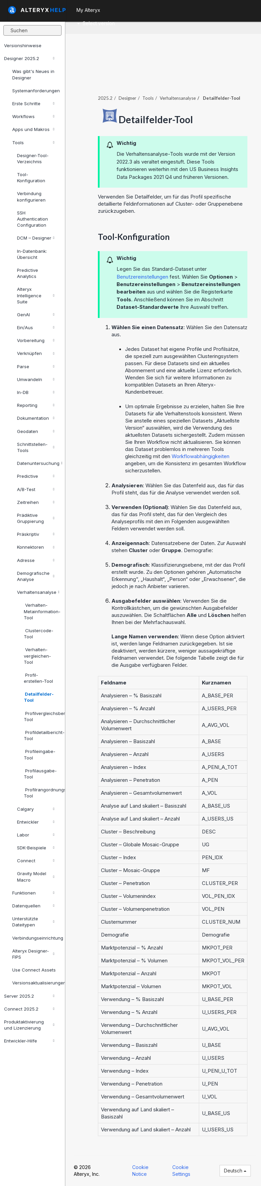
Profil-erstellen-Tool (38, 678)
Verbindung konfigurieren (31, 196)
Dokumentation (35, 418)
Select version (96, 23)
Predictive (35, 476)
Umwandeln (35, 379)
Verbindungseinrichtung (35, 938)
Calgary (35, 809)
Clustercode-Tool (38, 633)
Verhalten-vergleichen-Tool (37, 655)
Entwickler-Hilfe (29, 1040)
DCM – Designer (35, 238)
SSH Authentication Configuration (32, 219)
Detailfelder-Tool (39, 697)
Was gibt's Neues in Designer (33, 74)
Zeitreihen (35, 502)
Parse (35, 366)
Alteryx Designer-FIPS (33, 954)
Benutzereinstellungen (142, 277)
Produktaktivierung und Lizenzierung (29, 1025)
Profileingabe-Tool (39, 754)
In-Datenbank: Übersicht (32, 254)
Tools (33, 142)
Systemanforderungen (35, 90)
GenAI (35, 314)
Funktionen (33, 893)
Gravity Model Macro (35, 876)
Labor (35, 834)
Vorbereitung (35, 340)
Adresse (35, 560)
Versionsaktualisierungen (35, 982)
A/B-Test (35, 489)
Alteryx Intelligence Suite (35, 295)
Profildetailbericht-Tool (41, 735)
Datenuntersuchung (38, 463)
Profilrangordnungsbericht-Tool (41, 792)
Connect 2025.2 (29, 1009)
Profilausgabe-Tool (40, 773)
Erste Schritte (33, 103)
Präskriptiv (35, 534)
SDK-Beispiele (35, 847)
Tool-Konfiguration (31, 177)
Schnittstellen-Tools (35, 447)
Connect (35, 860)
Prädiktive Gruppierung (35, 518)
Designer (127, 98)
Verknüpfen (35, 353)
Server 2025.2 (29, 996)
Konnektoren (35, 547)
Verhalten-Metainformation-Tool (41, 611)
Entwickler (35, 822)
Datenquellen (33, 905)
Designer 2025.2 (29, 58)
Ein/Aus (35, 327)
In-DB (35, 392)
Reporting (35, 405)
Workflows (33, 116)
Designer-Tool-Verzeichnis (33, 158)
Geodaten (35, 431)
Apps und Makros (33, 129)
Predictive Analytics (27, 273)
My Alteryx (88, 10)
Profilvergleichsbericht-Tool (41, 716)
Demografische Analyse (35, 576)
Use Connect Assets (34, 970)
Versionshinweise (22, 45)
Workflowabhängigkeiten (200, 456)
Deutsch (235, 1170)
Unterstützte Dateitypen (33, 921)
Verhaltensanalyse (38, 592)
